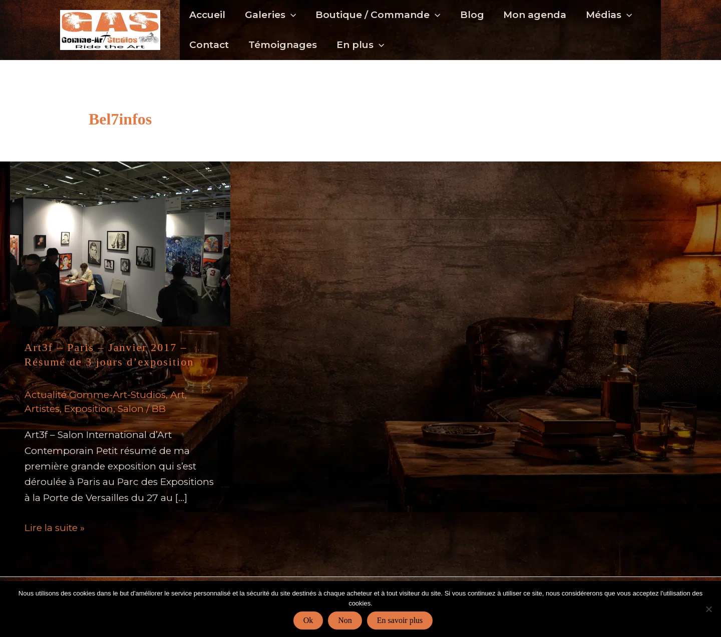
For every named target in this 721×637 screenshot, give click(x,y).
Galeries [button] (269, 15)
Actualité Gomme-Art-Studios (95, 394)
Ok (308, 620)
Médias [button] (607, 15)
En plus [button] (359, 45)
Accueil (207, 14)
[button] (290, 15)
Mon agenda (533, 14)
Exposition (88, 408)
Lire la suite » (55, 528)
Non (345, 620)
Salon (131, 408)
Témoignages (282, 44)
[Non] (708, 609)
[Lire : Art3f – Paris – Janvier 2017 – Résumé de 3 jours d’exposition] (120, 243)
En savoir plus (400, 620)
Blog (471, 14)
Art (177, 394)
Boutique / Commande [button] (376, 15)
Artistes (42, 408)
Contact (209, 44)
